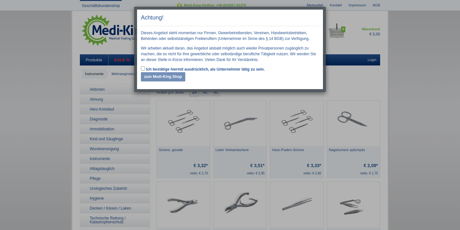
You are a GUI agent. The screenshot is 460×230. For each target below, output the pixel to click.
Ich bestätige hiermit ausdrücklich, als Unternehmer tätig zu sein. (203, 69)
